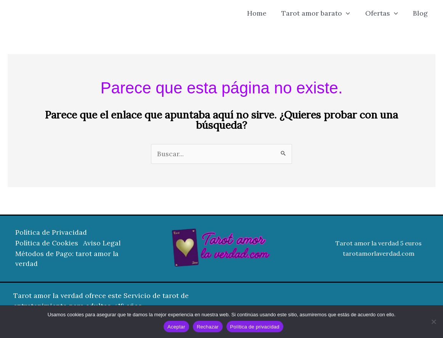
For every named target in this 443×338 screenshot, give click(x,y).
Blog (421, 13)
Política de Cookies (47, 243)
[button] (349, 13)
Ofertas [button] (383, 13)
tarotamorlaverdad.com (378, 254)
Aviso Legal (104, 243)
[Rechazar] (433, 321)
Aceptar (176, 327)
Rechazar (208, 327)
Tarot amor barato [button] (319, 13)
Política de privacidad (254, 327)
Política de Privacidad (51, 233)
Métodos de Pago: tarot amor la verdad (67, 259)
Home (261, 13)
